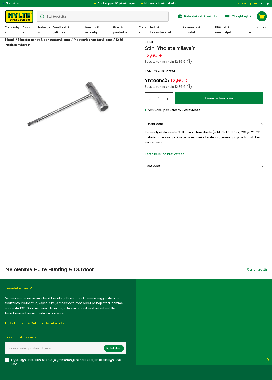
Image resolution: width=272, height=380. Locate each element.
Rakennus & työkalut (191, 30)
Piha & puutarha (120, 30)
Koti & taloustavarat (160, 30)
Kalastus (44, 30)
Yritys (265, 3)
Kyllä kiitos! (113, 348)
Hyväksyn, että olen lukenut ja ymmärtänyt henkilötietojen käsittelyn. (66, 362)
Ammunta (28, 30)
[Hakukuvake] (41, 17)
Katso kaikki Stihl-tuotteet (164, 154)
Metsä (142, 30)
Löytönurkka (257, 30)
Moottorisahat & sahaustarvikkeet (44, 40)
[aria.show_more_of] (15, 3)
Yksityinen (247, 3)
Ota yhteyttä (257, 269)
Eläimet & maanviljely (224, 30)
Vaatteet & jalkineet (61, 30)
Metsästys (12, 30)
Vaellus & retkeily (92, 30)
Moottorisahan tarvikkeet (93, 40)
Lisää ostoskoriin (219, 98)
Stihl (149, 42)
